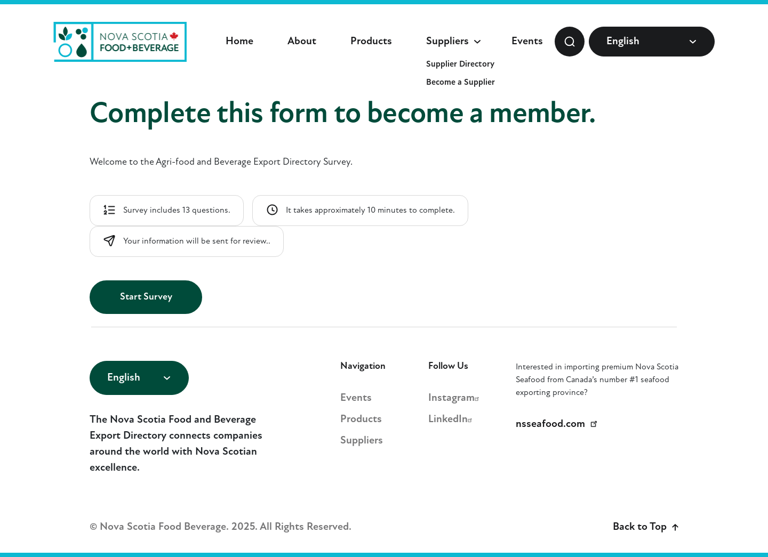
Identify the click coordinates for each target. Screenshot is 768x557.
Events (527, 41)
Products (371, 41)
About (301, 41)
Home (239, 41)
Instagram (455, 398)
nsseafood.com (558, 424)
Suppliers (447, 41)
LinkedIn (451, 419)
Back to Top (645, 527)
